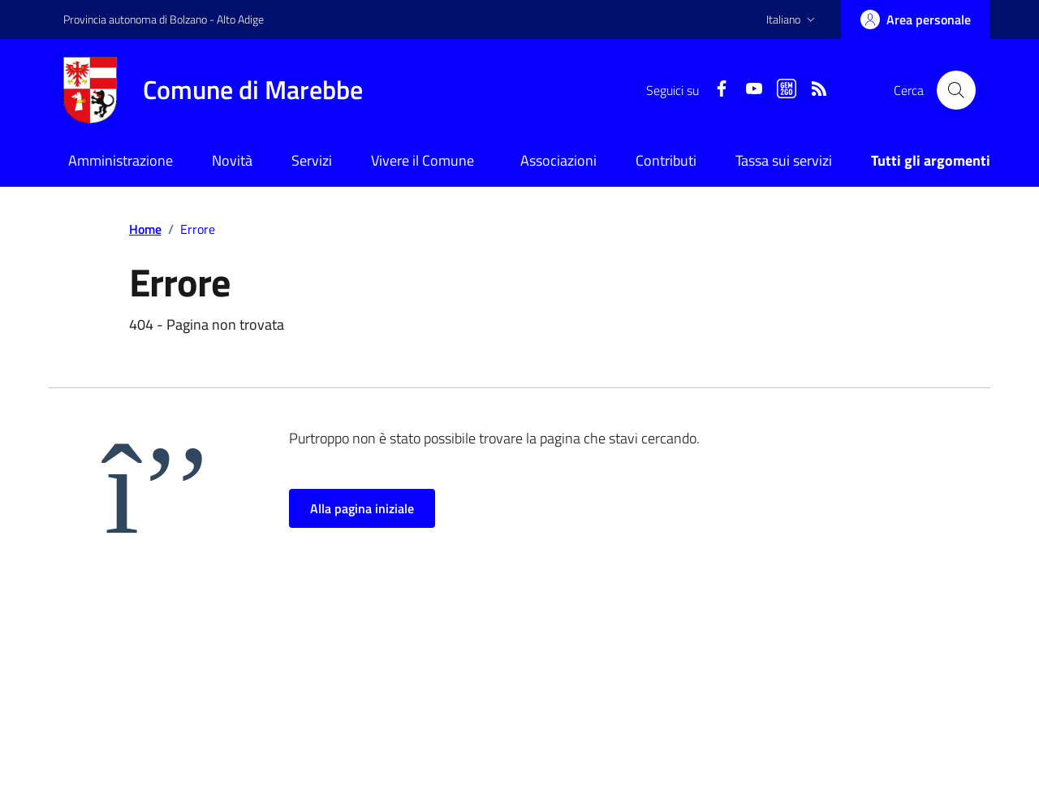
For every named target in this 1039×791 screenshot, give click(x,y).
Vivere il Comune (422, 160)
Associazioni (558, 160)
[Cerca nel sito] (956, 90)
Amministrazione (120, 160)
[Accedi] (915, 19)
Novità (232, 160)
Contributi (666, 160)
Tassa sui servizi (783, 160)
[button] (792, 19)
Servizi (311, 160)
